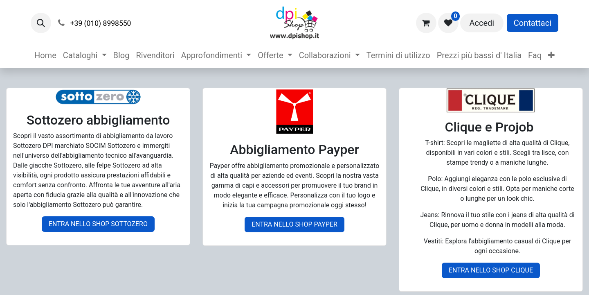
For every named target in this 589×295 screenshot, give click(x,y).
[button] (41, 23)
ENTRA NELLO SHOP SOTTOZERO (98, 224)
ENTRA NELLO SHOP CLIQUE (491, 270)
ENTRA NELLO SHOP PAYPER (294, 224)
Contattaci (532, 23)
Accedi (481, 23)
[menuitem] (45, 55)
